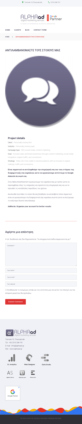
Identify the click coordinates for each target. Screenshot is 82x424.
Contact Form (40, 30)
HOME (7, 30)
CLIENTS (17, 30)
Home (7, 37)
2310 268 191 (55, 2)
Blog (27, 30)
